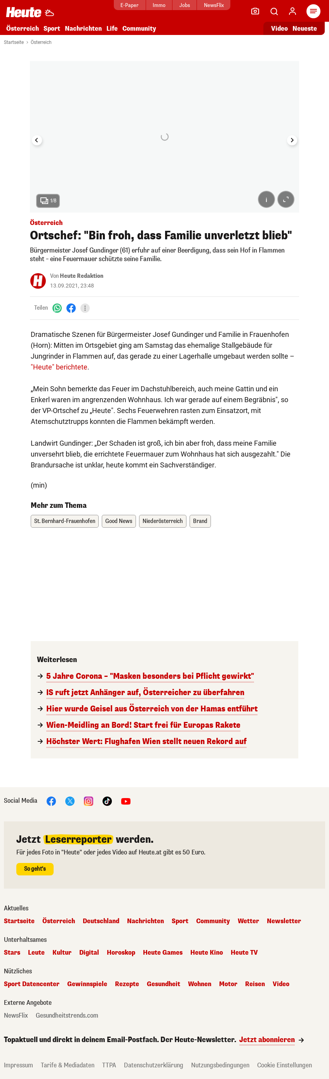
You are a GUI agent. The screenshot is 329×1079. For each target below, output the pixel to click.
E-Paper (129, 5)
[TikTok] (107, 801)
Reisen (255, 984)
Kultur (61, 953)
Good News (118, 521)
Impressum (18, 1065)
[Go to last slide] (37, 140)
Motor (228, 984)
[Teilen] (85, 308)
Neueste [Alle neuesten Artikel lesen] (304, 28)
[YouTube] (126, 801)
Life (112, 28)
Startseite (14, 42)
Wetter (248, 921)
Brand (200, 521)
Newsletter (284, 921)
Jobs (184, 5)
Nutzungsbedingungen (220, 1065)
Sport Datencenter (31, 984)
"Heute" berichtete (59, 367)
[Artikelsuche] (274, 11)
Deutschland (101, 921)
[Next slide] (292, 140)
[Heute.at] (24, 12)
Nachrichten (83, 28)
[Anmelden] (292, 11)
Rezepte (127, 984)
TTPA (109, 1065)
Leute (36, 953)
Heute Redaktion (81, 276)
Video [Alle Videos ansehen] (279, 28)
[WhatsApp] (57, 308)
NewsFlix (214, 5)
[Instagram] (88, 801)
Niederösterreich (163, 521)
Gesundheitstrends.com (67, 1016)
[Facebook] (71, 308)
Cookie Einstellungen (284, 1065)
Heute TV (244, 953)
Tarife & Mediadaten (67, 1065)
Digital (89, 953)
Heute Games (163, 953)
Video (281, 984)
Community (139, 28)
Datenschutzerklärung (153, 1065)
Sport (52, 28)
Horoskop (121, 953)
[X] (70, 801)
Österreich (22, 28)
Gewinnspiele (87, 984)
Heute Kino (206, 953)
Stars (12, 953)
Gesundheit (163, 984)
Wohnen (199, 984)
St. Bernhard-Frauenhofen (64, 521)
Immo (159, 5)
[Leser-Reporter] (255, 11)
